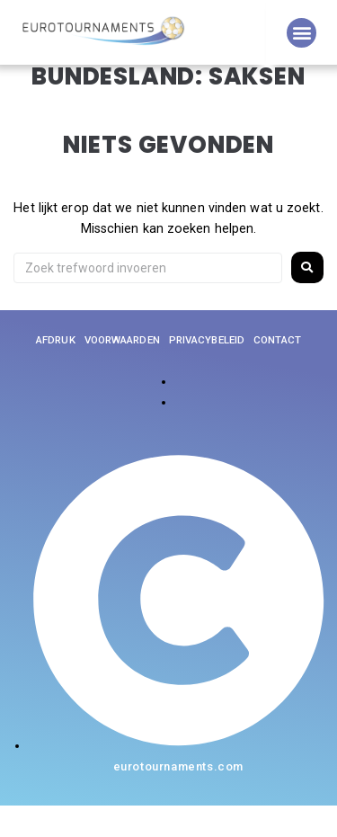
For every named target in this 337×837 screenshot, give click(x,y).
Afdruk (55, 371)
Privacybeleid (206, 371)
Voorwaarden (122, 371)
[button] (301, 32)
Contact (277, 371)
